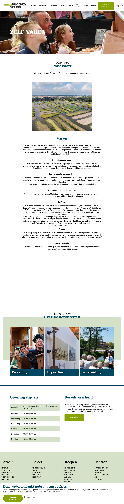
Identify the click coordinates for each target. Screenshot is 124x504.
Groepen (70, 6)
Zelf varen (78, 6)
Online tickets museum (105, 6)
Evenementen (43, 6)
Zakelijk (62, 6)
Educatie (85, 6)
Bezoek (33, 6)
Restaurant (53, 6)
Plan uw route (74, 418)
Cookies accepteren (13, 498)
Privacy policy (29, 497)
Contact (93, 6)
